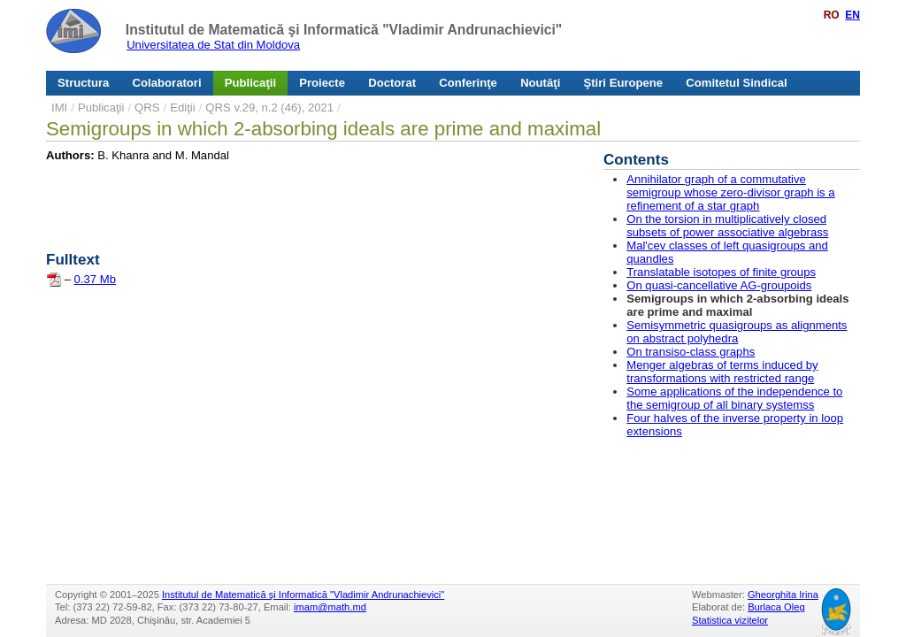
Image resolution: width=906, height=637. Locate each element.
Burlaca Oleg (776, 607)
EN (852, 15)
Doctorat (392, 82)
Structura (83, 82)
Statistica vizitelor (730, 620)
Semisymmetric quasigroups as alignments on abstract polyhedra (736, 331)
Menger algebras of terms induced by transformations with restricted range (722, 371)
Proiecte (322, 82)
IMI (59, 107)
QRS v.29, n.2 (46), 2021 (269, 107)
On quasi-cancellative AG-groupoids (718, 285)
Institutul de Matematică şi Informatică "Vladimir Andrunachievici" (344, 29)
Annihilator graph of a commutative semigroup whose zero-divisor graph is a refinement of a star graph (730, 192)
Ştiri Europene (624, 82)
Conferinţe (468, 82)
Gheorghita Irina (783, 594)
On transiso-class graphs (690, 351)
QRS (146, 107)
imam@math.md (330, 607)
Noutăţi (540, 82)
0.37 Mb (95, 279)
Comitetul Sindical (736, 82)
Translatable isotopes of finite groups (721, 272)
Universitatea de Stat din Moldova (213, 44)
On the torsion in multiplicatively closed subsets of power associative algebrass (727, 225)
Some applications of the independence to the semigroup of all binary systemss (734, 398)
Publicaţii (250, 82)
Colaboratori (167, 82)
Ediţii (182, 107)
